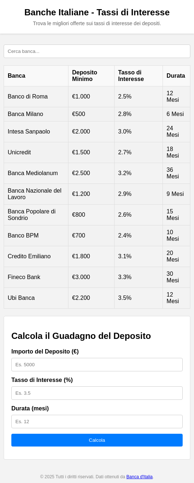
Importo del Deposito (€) (45, 351)
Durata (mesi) (30, 408)
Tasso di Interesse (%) (42, 380)
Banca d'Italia (139, 476)
